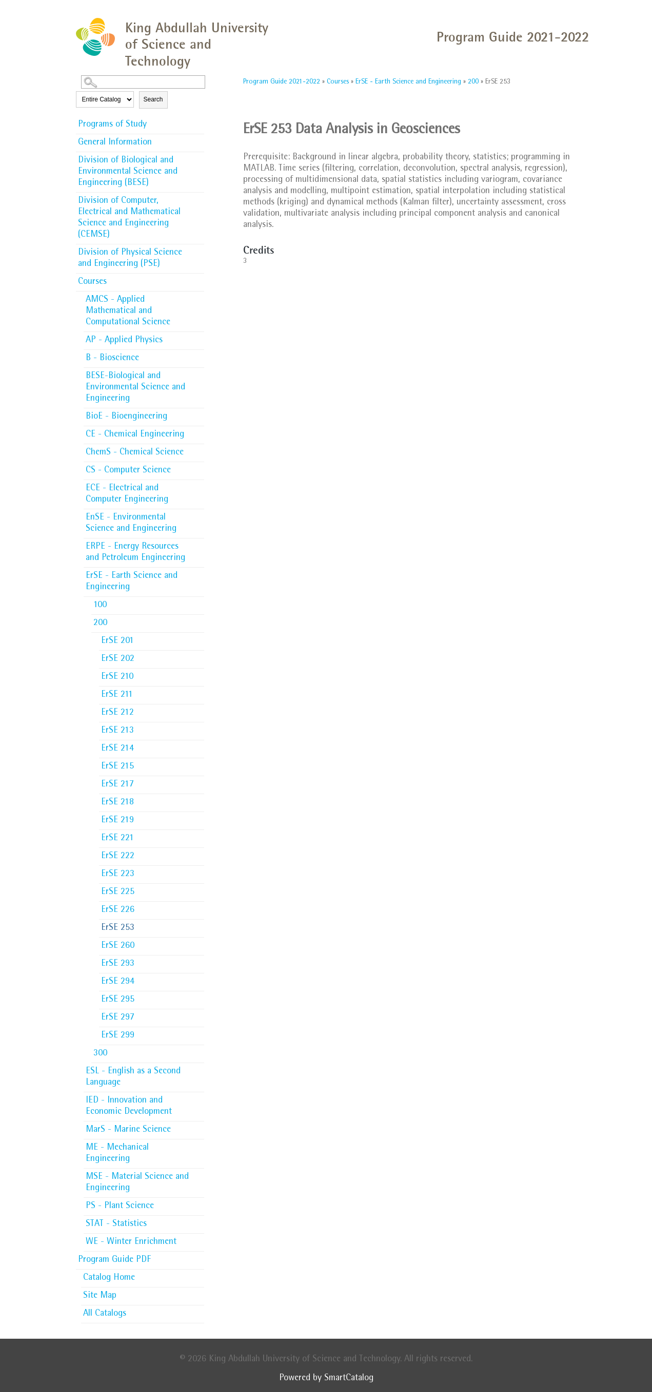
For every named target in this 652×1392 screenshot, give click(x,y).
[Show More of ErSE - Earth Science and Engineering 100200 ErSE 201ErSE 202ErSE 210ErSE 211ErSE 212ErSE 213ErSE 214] (199, 575)
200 (100, 623)
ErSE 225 (117, 892)
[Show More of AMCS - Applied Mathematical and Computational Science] (199, 297)
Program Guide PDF (114, 1260)
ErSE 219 (117, 820)
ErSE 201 (117, 641)
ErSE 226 (117, 910)
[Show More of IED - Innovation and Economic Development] (199, 1097)
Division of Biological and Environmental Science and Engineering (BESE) (127, 172)
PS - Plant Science (120, 1206)
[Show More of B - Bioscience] (199, 355)
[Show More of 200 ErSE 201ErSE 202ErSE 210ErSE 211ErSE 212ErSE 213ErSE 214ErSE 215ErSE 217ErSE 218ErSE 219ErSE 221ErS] (199, 622)
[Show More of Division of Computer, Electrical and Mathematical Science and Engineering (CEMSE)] (199, 198)
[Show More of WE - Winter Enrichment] (199, 1239)
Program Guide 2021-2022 (281, 82)
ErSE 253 (117, 928)
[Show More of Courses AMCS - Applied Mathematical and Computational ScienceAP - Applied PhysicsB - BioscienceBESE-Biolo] (199, 281)
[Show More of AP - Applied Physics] (199, 337)
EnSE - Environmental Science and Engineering (131, 523)
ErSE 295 (117, 1000)
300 (100, 1053)
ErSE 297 (117, 1018)
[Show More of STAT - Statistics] (199, 1221)
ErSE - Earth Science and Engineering (131, 582)
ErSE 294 (117, 982)
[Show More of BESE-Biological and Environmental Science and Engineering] (199, 373)
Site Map (99, 1296)
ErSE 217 (117, 785)
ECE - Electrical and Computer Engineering (127, 494)
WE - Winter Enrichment (131, 1242)
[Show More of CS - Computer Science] (199, 467)
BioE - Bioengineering (126, 417)
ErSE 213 (117, 731)
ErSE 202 (117, 659)
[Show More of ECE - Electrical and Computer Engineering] (199, 485)
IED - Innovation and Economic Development (129, 1106)
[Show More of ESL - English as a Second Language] (199, 1068)
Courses (92, 282)
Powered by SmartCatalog (326, 1378)
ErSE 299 (117, 1036)
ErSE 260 (117, 946)
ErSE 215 (117, 767)
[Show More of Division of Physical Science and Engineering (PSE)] (199, 249)
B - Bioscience (112, 358)
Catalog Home (109, 1278)
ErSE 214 (117, 749)
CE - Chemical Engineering (135, 435)
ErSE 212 (117, 713)
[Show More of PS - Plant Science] (199, 1203)
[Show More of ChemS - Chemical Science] (199, 449)
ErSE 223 (117, 874)
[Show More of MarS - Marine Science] (199, 1126)
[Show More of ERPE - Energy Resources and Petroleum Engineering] (199, 543)
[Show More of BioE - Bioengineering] (199, 413)
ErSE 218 (117, 802)
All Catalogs (104, 1314)
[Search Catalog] (143, 82)
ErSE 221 (117, 838)
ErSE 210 (117, 677)
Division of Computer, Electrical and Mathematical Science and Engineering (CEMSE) (129, 218)
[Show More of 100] (199, 602)
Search (153, 99)
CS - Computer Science (128, 470)
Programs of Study (112, 125)
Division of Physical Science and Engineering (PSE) (130, 258)
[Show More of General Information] (199, 139)
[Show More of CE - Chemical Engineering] (199, 431)
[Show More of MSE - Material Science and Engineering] (199, 1174)
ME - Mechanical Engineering (117, 1154)
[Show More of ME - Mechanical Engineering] (199, 1144)
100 (100, 605)
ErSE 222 (117, 856)
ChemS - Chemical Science (135, 453)
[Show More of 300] (199, 1050)
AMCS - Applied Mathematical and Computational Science (128, 311)
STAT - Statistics (116, 1224)
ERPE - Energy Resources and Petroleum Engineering (135, 553)
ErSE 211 (117, 695)
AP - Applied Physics (124, 340)
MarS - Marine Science (128, 1130)
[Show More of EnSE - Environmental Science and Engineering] (199, 514)
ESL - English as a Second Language (133, 1077)
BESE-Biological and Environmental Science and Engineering (135, 388)
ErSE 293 (117, 964)
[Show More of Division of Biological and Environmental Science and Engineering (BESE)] (199, 157)
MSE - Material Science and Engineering (137, 1183)
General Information (115, 143)
